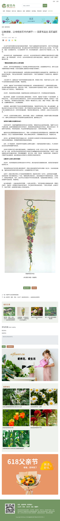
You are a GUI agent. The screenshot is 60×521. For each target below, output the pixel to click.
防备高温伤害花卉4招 (8, 427)
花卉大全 (14, 11)
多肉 (24, 11)
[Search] (34, 5)
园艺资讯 (50, 11)
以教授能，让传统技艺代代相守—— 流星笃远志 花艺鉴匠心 (23, 319)
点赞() (26, 288)
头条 (32, 507)
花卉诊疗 (45, 11)
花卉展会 (34, 11)
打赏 (34, 288)
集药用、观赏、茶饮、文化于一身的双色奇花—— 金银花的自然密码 (23, 297)
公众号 (19, 507)
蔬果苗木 (28, 11)
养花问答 (39, 11)
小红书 (28, 507)
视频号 (36, 507)
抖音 (23, 507)
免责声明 (23, 504)
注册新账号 (10, 346)
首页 (4, 11)
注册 (57, 1)
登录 (54, 1)
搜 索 (45, 5)
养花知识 (8, 11)
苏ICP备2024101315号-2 (38, 517)
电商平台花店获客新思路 (12, 294)
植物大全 (19, 11)
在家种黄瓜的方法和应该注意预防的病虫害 (13, 448)
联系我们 (29, 504)
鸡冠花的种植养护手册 (36, 427)
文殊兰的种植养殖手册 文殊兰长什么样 (12, 407)
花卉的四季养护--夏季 (36, 407)
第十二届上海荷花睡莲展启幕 (50, 318)
